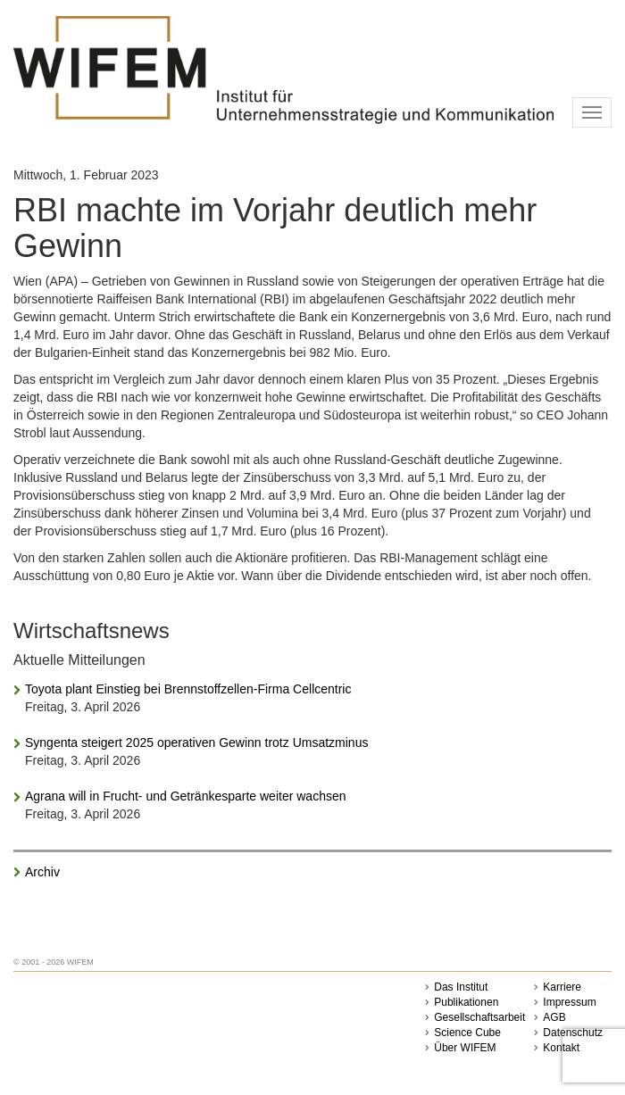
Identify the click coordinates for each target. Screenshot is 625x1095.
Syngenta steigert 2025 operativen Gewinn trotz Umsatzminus (196, 742)
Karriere (562, 987)
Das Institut (461, 987)
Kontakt (561, 1047)
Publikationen (466, 1002)
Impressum (569, 1002)
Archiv (42, 872)
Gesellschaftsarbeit (479, 1017)
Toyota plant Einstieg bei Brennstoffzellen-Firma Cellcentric (188, 689)
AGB (554, 1017)
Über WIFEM (465, 1047)
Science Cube (467, 1032)
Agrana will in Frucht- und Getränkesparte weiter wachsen (185, 796)
